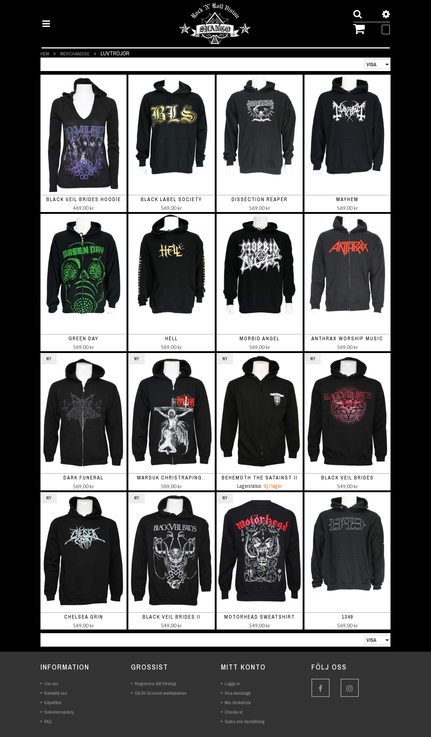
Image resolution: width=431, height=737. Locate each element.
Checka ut (233, 712)
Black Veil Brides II (172, 616)
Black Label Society (171, 199)
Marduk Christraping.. (171, 477)
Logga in (232, 684)
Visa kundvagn (238, 693)
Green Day (83, 338)
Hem (45, 54)
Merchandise (75, 54)
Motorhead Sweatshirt (259, 616)
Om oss (51, 684)
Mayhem (347, 199)
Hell (171, 338)
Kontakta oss (55, 693)
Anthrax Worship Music (347, 338)
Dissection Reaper (260, 199)
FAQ (48, 721)
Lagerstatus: (249, 486)
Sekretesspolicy (59, 712)
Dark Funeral (83, 477)
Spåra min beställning (244, 721)
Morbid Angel (260, 338)
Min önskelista (238, 702)
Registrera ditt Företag (155, 684)
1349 (347, 616)
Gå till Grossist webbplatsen (161, 693)
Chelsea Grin (83, 616)
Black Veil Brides (347, 477)
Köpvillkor (53, 702)
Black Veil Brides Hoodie (83, 199)
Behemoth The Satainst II (260, 477)
